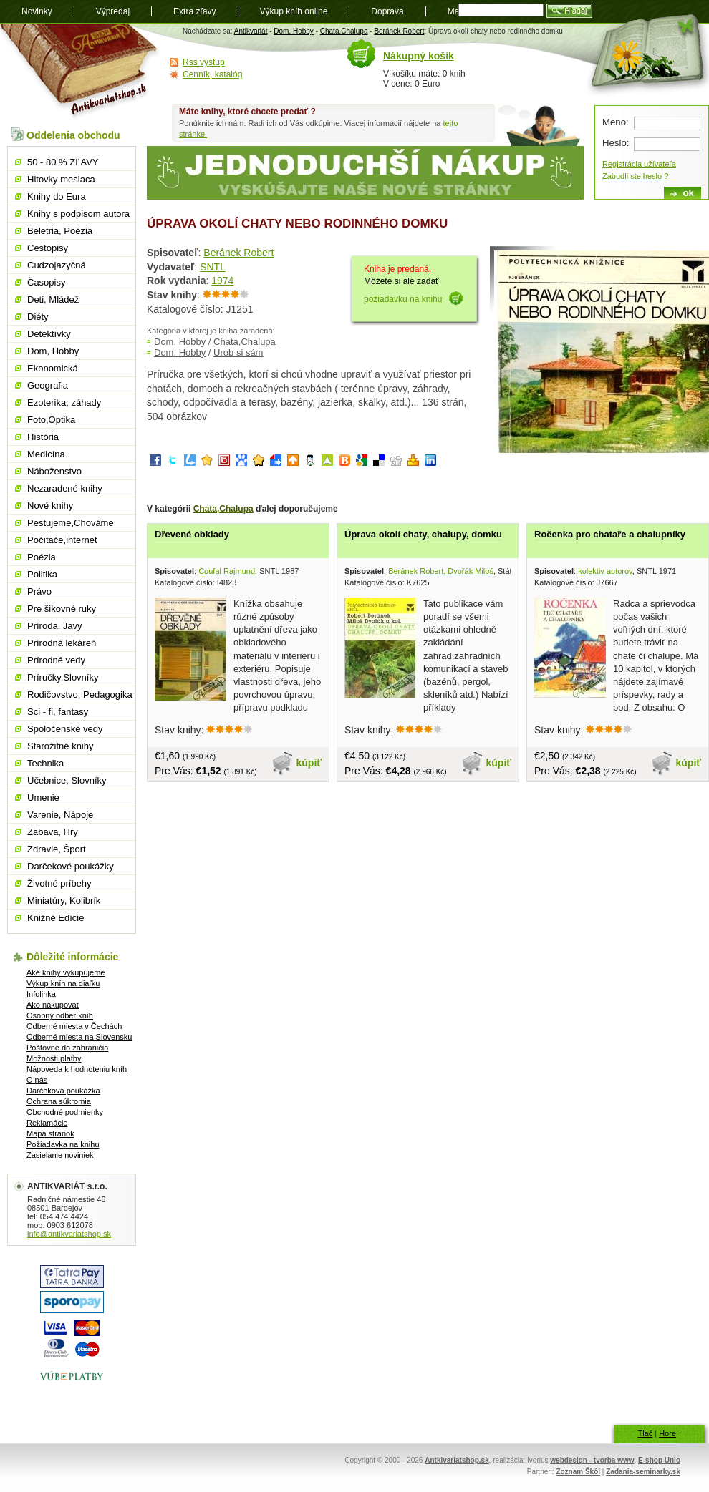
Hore (667, 1433)
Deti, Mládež (53, 299)
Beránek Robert (399, 31)
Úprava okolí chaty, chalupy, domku (423, 534)
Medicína (46, 454)
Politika (42, 574)
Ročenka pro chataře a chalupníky (609, 534)
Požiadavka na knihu (63, 1144)
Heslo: (615, 142)
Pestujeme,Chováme (70, 522)
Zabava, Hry (52, 832)
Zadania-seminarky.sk (643, 1472)
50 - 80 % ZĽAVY (62, 162)
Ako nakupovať (52, 1004)
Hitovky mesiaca (61, 179)
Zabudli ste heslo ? (635, 176)
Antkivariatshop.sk (456, 1460)
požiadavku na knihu (403, 299)
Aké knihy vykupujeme (65, 972)
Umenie (43, 797)
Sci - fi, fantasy (57, 711)
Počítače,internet (62, 540)
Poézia (41, 557)
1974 (222, 280)
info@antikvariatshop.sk (69, 1233)
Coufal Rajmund (226, 571)
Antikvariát (251, 31)
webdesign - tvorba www (592, 1460)
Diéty (38, 316)
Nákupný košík (418, 56)
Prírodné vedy (56, 660)
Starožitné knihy (60, 746)
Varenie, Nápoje (60, 814)
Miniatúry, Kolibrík (63, 900)
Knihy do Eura (56, 196)
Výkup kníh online (294, 11)
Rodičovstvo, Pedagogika (79, 694)
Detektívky (49, 333)
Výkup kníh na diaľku (63, 983)
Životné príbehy (59, 883)
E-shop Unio (659, 1460)
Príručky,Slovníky (62, 677)
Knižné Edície (56, 917)
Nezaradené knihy (64, 488)
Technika (45, 763)
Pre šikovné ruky (61, 608)
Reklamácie (46, 1122)
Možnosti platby (53, 1058)
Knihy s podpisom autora (78, 213)
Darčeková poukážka (63, 1090)
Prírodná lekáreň (61, 643)
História (43, 436)
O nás (36, 1080)
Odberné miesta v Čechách (74, 1026)
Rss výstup (204, 62)
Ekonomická (52, 368)
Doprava (387, 11)
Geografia (47, 385)
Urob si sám (238, 352)
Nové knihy (50, 505)
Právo (39, 591)
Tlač (644, 1433)
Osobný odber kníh (59, 1015)
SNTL (213, 267)
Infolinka (41, 994)
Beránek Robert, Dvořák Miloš (440, 571)
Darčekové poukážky (70, 866)
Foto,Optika (51, 419)
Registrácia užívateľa (639, 164)
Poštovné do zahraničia (67, 1047)
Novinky (36, 11)
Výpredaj (113, 11)
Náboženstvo (54, 471)
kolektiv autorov (605, 571)
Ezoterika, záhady (64, 402)
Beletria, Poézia (59, 230)
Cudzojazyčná (56, 265)
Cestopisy (47, 248)
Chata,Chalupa (344, 31)
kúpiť (309, 763)
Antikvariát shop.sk (80, 72)
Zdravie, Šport (56, 849)
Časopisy (46, 282)
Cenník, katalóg (212, 74)
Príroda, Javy (54, 625)
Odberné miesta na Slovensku (79, 1037)
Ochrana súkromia (58, 1101)
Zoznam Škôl (578, 1472)
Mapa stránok (50, 1133)
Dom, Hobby (294, 31)
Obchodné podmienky (64, 1112)
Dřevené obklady (192, 534)
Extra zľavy (194, 11)
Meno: (615, 122)
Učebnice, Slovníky (67, 780)
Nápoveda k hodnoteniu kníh (76, 1069)
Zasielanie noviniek (60, 1155)
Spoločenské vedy (65, 728)
